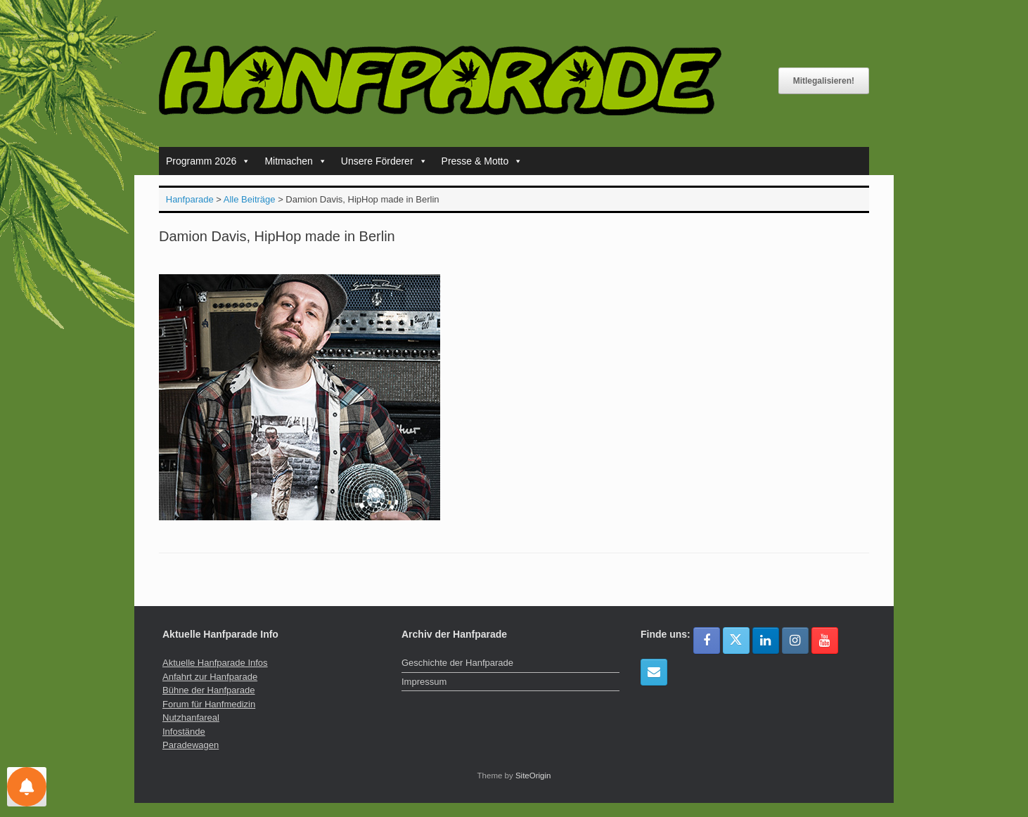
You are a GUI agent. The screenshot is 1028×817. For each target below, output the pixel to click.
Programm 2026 (208, 161)
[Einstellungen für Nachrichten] (26, 786)
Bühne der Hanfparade (208, 690)
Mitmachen (295, 161)
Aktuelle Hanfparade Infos (215, 662)
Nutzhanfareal (190, 717)
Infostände (183, 731)
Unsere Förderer (384, 161)
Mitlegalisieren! (823, 81)
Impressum (423, 681)
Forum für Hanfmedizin (208, 704)
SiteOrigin (533, 775)
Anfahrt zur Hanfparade (209, 676)
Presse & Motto (482, 161)
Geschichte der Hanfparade (457, 662)
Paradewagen (190, 745)
